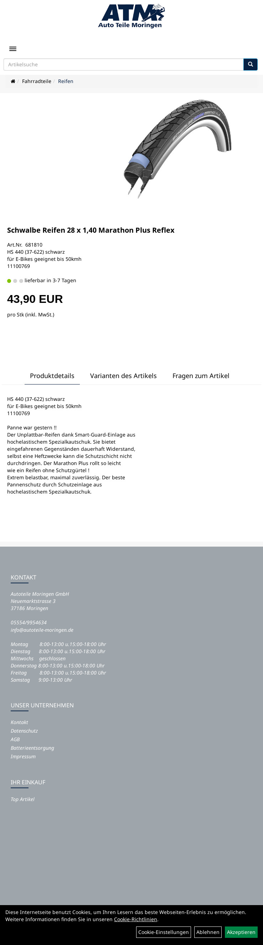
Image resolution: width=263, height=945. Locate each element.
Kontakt (19, 722)
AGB (15, 739)
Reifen (65, 81)
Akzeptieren (241, 932)
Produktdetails (52, 375)
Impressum (23, 756)
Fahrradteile (36, 81)
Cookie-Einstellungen (163, 932)
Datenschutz (24, 730)
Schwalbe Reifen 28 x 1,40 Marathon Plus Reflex (91, 230)
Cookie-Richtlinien (135, 919)
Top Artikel (23, 799)
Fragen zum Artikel (201, 375)
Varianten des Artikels (123, 375)
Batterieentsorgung (32, 747)
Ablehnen (208, 932)
